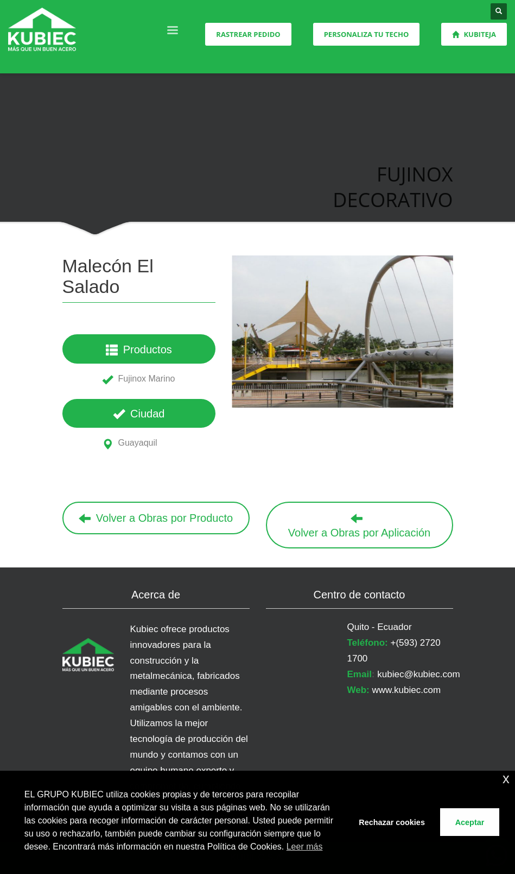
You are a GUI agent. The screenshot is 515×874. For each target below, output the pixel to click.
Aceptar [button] (470, 822)
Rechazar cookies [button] (392, 822)
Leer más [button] (305, 846)
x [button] (506, 778)
